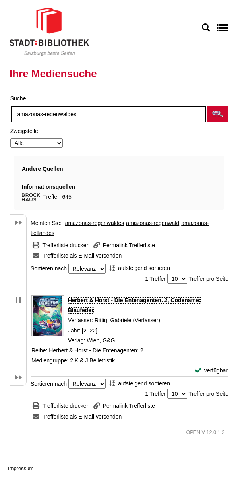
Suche (18, 98)
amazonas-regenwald (152, 223)
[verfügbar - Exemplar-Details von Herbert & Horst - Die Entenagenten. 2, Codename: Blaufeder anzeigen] (211, 370)
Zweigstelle (24, 131)
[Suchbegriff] (108, 114)
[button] (217, 114)
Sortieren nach (49, 269)
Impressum (20, 468)
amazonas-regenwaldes (94, 223)
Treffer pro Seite (208, 279)
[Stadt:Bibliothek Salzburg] (49, 31)
